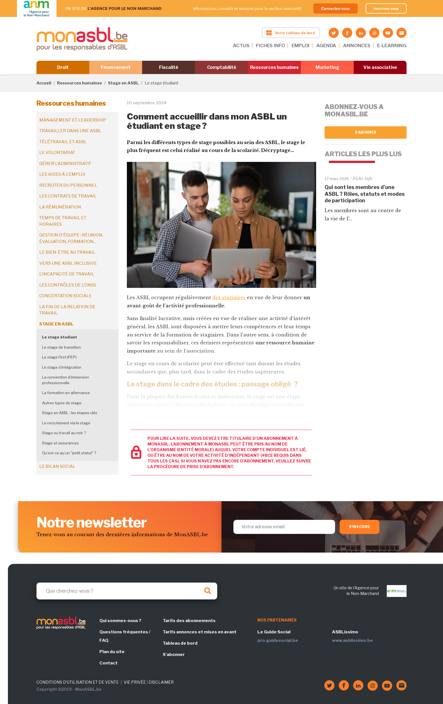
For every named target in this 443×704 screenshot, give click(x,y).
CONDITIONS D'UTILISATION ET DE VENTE (77, 682)
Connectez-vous (335, 8)
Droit (63, 67)
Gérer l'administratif (65, 163)
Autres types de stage (61, 403)
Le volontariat (57, 152)
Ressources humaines (274, 67)
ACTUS (241, 45)
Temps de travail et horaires (62, 221)
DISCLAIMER (161, 682)
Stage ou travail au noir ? (64, 433)
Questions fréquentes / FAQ (124, 636)
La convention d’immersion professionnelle (65, 380)
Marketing (327, 67)
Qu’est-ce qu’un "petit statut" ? (69, 453)
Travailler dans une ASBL (70, 130)
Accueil (43, 83)
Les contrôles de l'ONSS (67, 285)
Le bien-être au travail (67, 252)
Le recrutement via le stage (66, 423)
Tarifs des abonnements (189, 620)
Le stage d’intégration (61, 367)
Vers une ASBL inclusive (68, 263)
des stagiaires (229, 297)
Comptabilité (221, 67)
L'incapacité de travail (66, 274)
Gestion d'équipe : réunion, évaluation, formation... (71, 238)
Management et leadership (72, 120)
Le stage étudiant (59, 337)
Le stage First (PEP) (59, 357)
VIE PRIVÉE (135, 682)
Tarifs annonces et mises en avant (199, 632)
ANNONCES (356, 45)
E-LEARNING (392, 45)
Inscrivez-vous (386, 8)
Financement (116, 67)
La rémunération (60, 207)
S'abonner (366, 132)
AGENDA (326, 45)
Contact (108, 663)
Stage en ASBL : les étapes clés (69, 412)
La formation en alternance (66, 392)
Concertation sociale (65, 295)
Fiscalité (168, 67)
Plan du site (112, 651)
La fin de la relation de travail (67, 310)
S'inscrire (359, 527)
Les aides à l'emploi (62, 174)
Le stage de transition (61, 347)
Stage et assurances (60, 443)
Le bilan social (57, 466)
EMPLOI (300, 45)
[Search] (126, 591)
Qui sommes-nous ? (120, 620)
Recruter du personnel (68, 185)
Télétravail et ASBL (63, 141)
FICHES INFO (270, 45)
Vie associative (380, 67)
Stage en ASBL (123, 83)
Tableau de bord (180, 643)
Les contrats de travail (68, 196)
